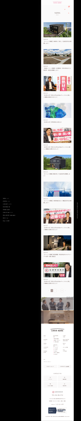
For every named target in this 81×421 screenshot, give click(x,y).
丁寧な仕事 (56, 342)
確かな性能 (56, 338)
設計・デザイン (57, 340)
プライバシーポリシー (47, 361)
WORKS (6, 209)
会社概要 (64, 366)
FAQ (6, 220)
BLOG (5, 218)
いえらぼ (56, 348)
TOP (48, 336)
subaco (55, 351)
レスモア (56, 349)
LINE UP (8, 212)
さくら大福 (65, 347)
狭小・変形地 (56, 352)
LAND (67, 336)
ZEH (44, 359)
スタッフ (50, 366)
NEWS (6, 198)
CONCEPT (7, 204)
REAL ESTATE (9, 215)
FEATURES (6, 206)
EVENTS (6, 201)
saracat (55, 354)
